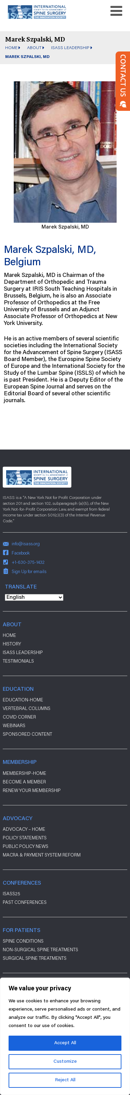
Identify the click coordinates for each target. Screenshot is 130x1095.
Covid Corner (19, 717)
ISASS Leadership (70, 47)
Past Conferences (25, 902)
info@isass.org (26, 543)
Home (11, 47)
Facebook (21, 553)
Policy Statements (25, 838)
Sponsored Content (27, 734)
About (34, 47)
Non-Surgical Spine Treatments (40, 949)
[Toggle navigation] (116, 11)
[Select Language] (34, 597)
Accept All (65, 1043)
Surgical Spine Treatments (35, 958)
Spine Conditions (23, 941)
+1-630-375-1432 (28, 562)
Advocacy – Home (24, 829)
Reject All (65, 1080)
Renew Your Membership (32, 790)
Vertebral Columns (26, 708)
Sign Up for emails (29, 571)
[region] (65, 1036)
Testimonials (18, 661)
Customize (65, 1061)
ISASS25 (11, 893)
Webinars (14, 725)
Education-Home (23, 700)
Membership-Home (24, 773)
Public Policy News (25, 846)
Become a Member (24, 782)
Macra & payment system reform (42, 855)
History (12, 644)
